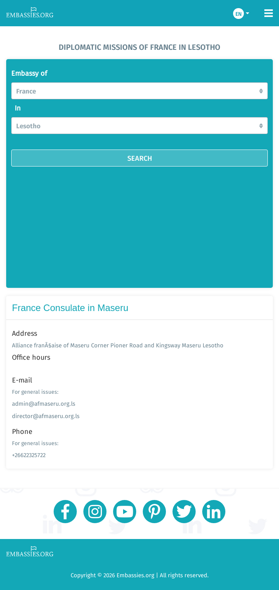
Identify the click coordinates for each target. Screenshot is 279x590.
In (18, 108)
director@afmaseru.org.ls (45, 415)
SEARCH (139, 158)
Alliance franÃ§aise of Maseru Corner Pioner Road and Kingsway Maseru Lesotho (117, 345)
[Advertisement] (139, 224)
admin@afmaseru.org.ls (43, 403)
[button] (139, 90)
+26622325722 (29, 455)
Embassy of (29, 73)
